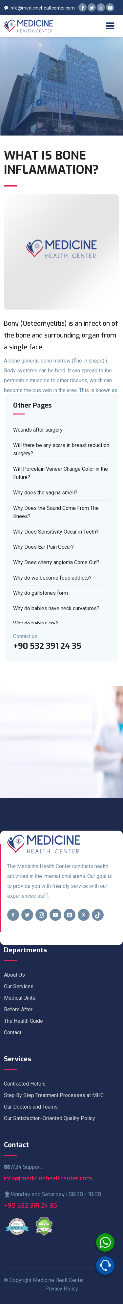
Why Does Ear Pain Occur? (43, 547)
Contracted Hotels (25, 1084)
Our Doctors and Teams (31, 1107)
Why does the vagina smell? (45, 492)
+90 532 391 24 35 (30, 1205)
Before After (18, 1009)
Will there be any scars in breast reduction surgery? (61, 449)
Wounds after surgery (38, 430)
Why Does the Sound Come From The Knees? (56, 512)
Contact (12, 1032)
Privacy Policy (61, 1289)
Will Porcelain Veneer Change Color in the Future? (60, 473)
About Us (14, 975)
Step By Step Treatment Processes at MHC (54, 1095)
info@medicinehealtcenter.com (39, 8)
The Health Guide (23, 1021)
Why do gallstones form (40, 593)
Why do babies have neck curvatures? (56, 608)
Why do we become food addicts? (52, 578)
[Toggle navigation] (110, 25)
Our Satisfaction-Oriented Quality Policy (49, 1118)
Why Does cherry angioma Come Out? (56, 562)
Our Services (18, 986)
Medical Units (19, 998)
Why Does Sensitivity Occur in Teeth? (56, 532)
